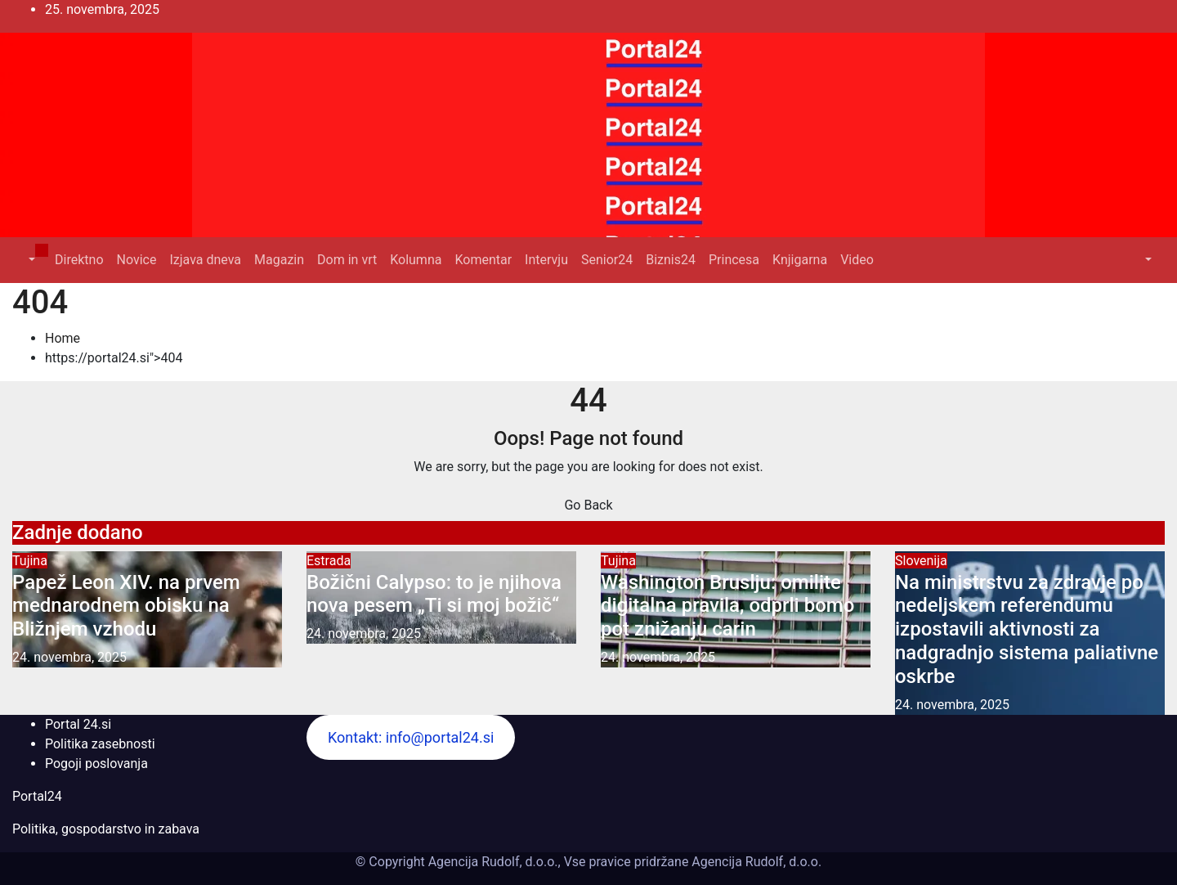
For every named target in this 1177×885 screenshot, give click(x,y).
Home (62, 338)
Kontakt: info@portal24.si (411, 737)
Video (857, 259)
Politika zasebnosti (100, 744)
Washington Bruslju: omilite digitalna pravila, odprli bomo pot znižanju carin (727, 606)
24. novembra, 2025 (69, 657)
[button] (30, 259)
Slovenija (921, 560)
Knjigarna (799, 259)
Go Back (588, 505)
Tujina (29, 560)
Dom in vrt (347, 259)
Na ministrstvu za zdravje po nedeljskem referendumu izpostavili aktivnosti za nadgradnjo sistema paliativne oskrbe (1026, 629)
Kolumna (415, 259)
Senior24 (607, 259)
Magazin (279, 259)
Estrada (329, 560)
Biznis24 (671, 259)
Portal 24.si (78, 724)
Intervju (546, 259)
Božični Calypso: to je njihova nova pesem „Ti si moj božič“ (434, 594)
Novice (137, 259)
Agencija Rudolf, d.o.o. (754, 861)
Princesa (734, 259)
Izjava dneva (205, 259)
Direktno (79, 259)
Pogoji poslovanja (96, 763)
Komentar (483, 259)
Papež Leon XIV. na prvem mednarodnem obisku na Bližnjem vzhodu (126, 606)
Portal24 (37, 796)
